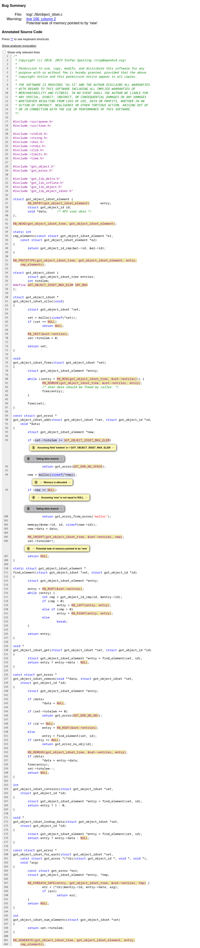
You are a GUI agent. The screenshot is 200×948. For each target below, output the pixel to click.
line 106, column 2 (41, 19)
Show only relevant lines (23, 52)
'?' (11, 39)
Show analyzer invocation (19, 45)
